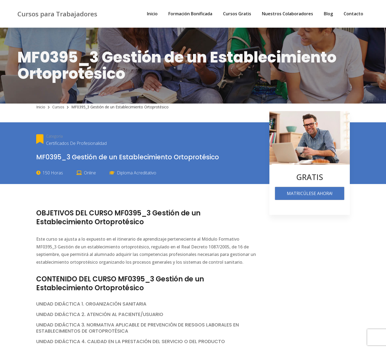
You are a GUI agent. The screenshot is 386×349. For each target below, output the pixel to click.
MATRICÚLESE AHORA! (309, 193)
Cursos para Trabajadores (57, 14)
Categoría (54, 136)
